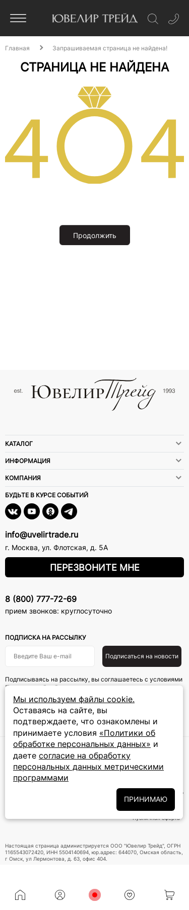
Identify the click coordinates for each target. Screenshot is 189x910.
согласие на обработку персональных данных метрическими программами (88, 766)
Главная (17, 48)
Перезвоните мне (95, 567)
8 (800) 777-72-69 (41, 599)
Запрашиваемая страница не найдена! (109, 48)
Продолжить (94, 235)
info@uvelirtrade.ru (41, 534)
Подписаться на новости (141, 656)
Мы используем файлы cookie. (74, 699)
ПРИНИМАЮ (145, 799)
